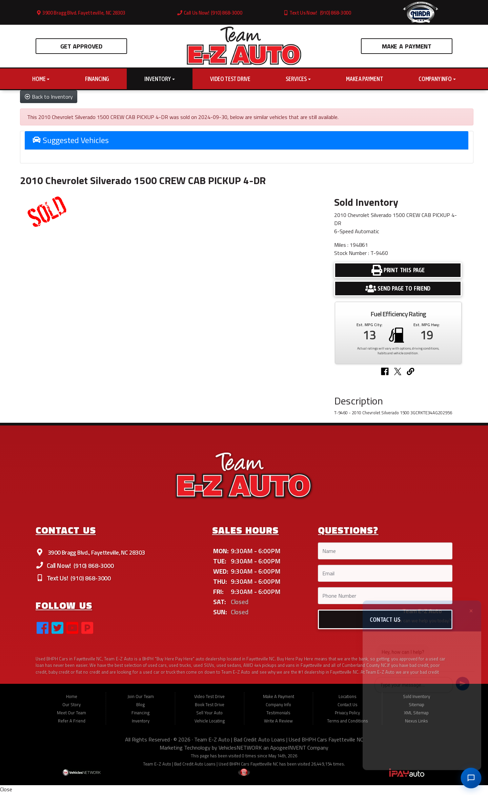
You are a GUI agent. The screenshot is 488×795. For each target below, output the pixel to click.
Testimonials (278, 716)
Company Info (437, 78)
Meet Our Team (71, 716)
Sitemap (416, 707)
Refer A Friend (71, 724)
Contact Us (348, 707)
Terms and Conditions (347, 724)
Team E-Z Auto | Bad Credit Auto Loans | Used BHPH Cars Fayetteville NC (278, 743)
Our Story (71, 707)
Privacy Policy (347, 716)
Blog (140, 707)
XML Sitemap (416, 716)
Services (298, 78)
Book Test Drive (209, 707)
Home (40, 78)
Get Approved (81, 46)
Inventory (159, 78)
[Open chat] (471, 778)
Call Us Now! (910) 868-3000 (209, 13)
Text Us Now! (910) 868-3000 (317, 13)
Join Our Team (140, 699)
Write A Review (278, 724)
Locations (348, 699)
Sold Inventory (416, 699)
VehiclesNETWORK (240, 751)
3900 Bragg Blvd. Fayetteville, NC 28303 (80, 13)
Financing (97, 78)
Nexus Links (416, 724)
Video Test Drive (230, 78)
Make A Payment (406, 46)
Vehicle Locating (210, 724)
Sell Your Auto (209, 716)
